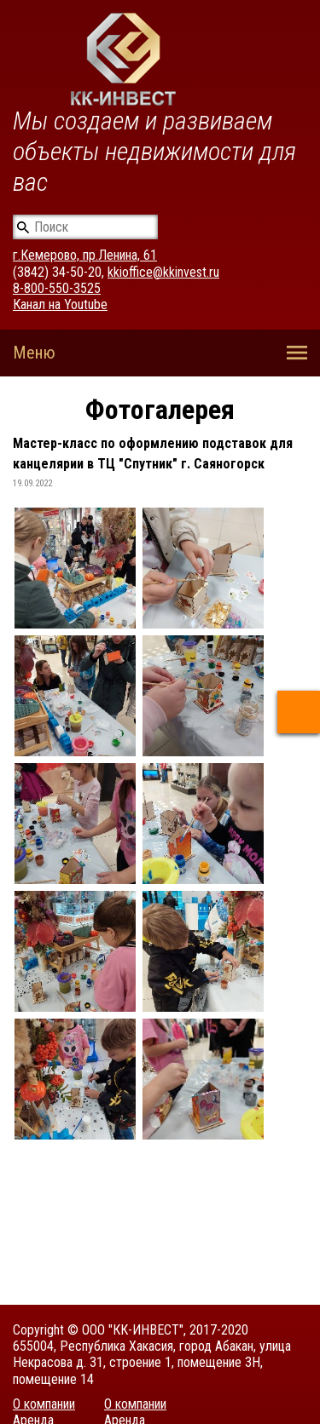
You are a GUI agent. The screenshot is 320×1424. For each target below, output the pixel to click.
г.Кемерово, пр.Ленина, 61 (85, 255)
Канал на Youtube (60, 304)
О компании (44, 1404)
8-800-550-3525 (57, 288)
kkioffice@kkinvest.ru (163, 272)
